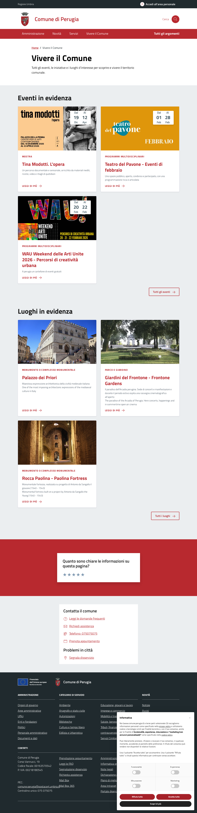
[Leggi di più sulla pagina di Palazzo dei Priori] (32, 410)
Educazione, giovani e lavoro (117, 705)
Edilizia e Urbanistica (71, 733)
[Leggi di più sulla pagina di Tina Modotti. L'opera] (32, 186)
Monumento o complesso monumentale (49, 370)
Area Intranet (108, 786)
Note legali (107, 769)
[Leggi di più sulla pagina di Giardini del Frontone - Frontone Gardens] (115, 410)
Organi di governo (28, 705)
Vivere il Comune (97, 33)
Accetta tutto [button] (174, 796)
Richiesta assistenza (71, 775)
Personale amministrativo (32, 733)
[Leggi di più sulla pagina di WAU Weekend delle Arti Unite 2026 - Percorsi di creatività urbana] (32, 277)
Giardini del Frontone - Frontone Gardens (137, 380)
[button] (190, 717)
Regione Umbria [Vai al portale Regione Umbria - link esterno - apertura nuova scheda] (26, 4)
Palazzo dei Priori (39, 377)
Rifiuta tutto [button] (137, 796)
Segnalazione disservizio (73, 769)
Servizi (73, 33)
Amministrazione (33, 33)
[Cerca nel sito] (175, 19)
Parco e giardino (116, 370)
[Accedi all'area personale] (157, 4)
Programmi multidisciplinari (124, 156)
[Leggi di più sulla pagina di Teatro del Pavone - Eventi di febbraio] (115, 186)
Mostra (27, 156)
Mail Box (64, 780)
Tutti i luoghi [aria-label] (165, 516)
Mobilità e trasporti (111, 716)
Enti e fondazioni (27, 722)
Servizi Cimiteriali (110, 738)
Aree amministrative (29, 711)
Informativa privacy (112, 764)
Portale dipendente (112, 791)
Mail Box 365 (66, 786)
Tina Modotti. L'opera (43, 164)
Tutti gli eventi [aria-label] (164, 292)
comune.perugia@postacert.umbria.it (39, 786)
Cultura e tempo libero (72, 727)
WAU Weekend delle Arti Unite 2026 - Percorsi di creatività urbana (53, 259)
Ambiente (64, 705)
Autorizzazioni (67, 716)
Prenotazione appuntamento (75, 758)
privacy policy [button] (165, 726)
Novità (56, 33)
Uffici (20, 716)
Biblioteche (65, 722)
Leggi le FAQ (66, 764)
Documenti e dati (27, 738)
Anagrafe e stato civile (72, 711)
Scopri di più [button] (155, 803)
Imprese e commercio (113, 711)
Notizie (146, 705)
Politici (21, 727)
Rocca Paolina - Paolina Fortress (54, 478)
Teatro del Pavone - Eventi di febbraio (133, 167)
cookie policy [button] (166, 735)
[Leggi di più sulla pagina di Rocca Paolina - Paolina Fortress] (32, 501)
